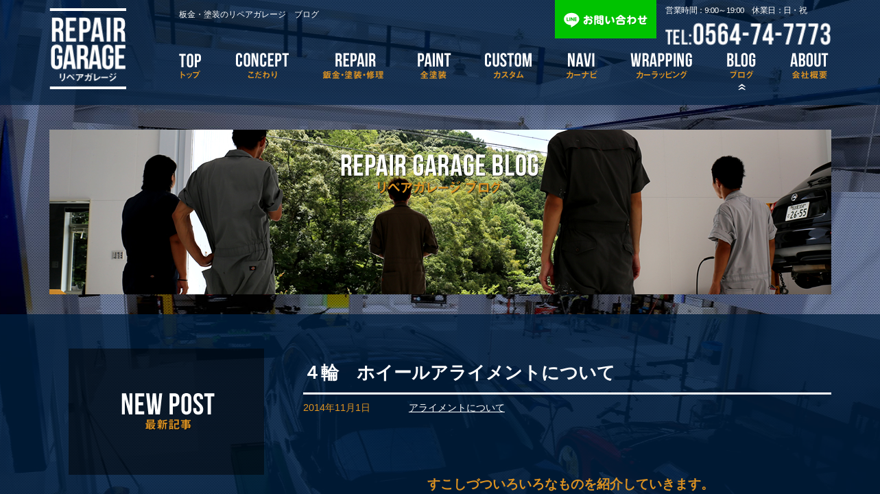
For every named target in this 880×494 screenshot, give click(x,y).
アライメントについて (457, 407)
